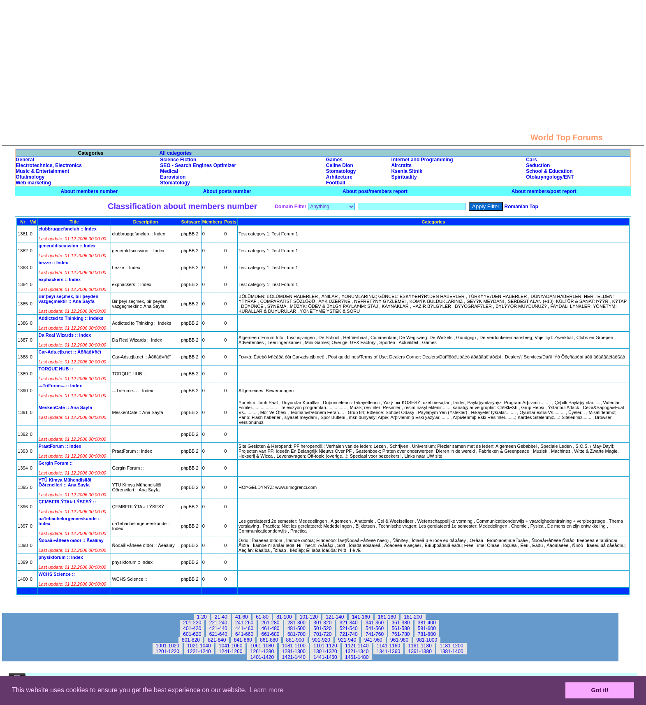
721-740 (349, 634)
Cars (531, 160)
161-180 (387, 617)
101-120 (309, 617)
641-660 (244, 634)
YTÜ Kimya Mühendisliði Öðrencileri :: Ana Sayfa (65, 482)
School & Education (549, 171)
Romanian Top (521, 206)
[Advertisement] (323, 57)
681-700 (296, 634)
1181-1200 (451, 646)
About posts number (227, 191)
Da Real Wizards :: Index (65, 335)
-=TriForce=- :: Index (60, 385)
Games (334, 160)
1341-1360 (388, 651)
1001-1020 (167, 646)
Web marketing (33, 183)
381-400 (427, 623)
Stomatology (341, 171)
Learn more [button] (266, 689)
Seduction (538, 165)
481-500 (296, 628)
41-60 (241, 617)
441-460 (244, 628)
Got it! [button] (600, 690)
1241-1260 (230, 651)
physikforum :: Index (61, 557)
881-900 (295, 640)
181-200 (413, 617)
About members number (89, 191)
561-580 (400, 628)
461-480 (270, 628)
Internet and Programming (422, 160)
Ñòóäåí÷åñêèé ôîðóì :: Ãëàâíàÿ (71, 540)
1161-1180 (419, 646)
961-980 (399, 640)
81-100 (284, 617)
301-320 (322, 623)
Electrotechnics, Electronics (49, 165)
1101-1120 (325, 646)
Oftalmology (30, 177)
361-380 (400, 623)
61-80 (262, 617)
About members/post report (544, 191)
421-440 (218, 628)
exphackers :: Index (60, 279)
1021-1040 (199, 646)
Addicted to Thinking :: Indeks (71, 318)
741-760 (375, 634)
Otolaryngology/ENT (550, 177)
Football (335, 183)
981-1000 (427, 640)
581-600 (427, 628)
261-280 (270, 623)
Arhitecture (339, 177)
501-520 (322, 628)
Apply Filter (486, 206)
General (25, 160)
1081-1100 (294, 646)
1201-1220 (167, 651)
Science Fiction (178, 160)
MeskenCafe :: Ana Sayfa (65, 407)
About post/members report (375, 191)
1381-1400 (451, 651)
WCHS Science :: (57, 574)
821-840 (217, 640)
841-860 (243, 640)
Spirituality (404, 177)
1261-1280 (262, 651)
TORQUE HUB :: (56, 368)
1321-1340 (356, 651)
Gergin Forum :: (56, 463)
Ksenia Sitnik (406, 171)
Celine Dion (339, 165)
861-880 (269, 640)
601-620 (192, 634)
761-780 (400, 634)
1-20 (202, 617)
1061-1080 (262, 646)
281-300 (296, 623)
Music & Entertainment (42, 171)
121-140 (335, 617)
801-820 (191, 640)
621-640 (218, 634)
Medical (169, 171)
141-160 (361, 617)
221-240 (218, 623)
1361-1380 (419, 651)
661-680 (270, 634)
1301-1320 (325, 651)
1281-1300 (294, 651)
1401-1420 (262, 657)
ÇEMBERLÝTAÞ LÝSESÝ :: (67, 501)
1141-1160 (388, 646)
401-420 (192, 628)
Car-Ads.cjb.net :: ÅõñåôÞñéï (70, 351)
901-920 (321, 640)
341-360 (375, 623)
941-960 (373, 640)
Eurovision (172, 177)
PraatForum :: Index (60, 446)
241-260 (244, 623)
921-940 (347, 640)
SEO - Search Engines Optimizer (198, 165)
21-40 (221, 617)
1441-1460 (325, 657)
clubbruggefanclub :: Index (68, 228)
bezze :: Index (53, 262)
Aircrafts (401, 165)
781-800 (427, 634)
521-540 (349, 628)
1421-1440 (294, 657)
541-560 (375, 628)
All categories (176, 153)
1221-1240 (199, 651)
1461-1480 (356, 657)
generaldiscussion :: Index (67, 245)
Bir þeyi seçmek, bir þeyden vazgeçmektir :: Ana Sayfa (69, 299)
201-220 (192, 623)
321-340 (349, 623)
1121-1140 (356, 646)
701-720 (322, 634)
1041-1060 (230, 646)
